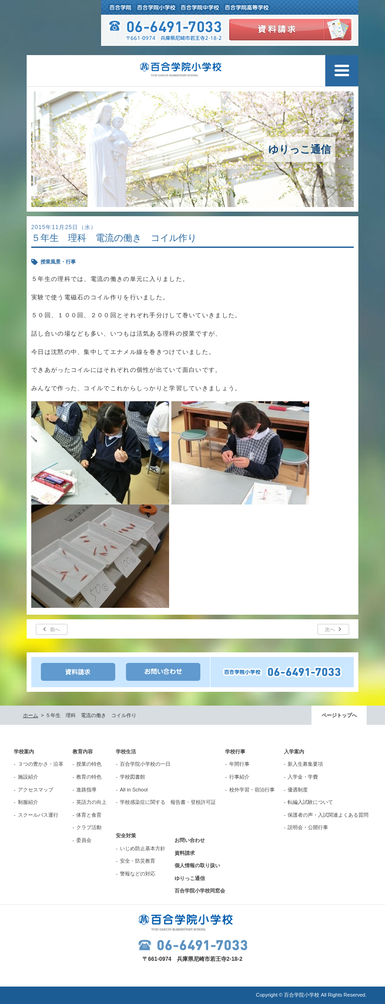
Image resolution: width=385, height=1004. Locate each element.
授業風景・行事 (58, 261)
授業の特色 (89, 764)
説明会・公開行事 (308, 827)
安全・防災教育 (137, 861)
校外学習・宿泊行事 (252, 789)
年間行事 (239, 764)
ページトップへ (339, 715)
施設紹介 (28, 777)
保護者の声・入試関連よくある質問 (328, 815)
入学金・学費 (303, 777)
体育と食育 (89, 815)
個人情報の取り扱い (197, 865)
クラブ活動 (89, 827)
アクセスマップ (35, 789)
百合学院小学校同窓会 (200, 890)
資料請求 (185, 853)
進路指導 (86, 789)
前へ (55, 629)
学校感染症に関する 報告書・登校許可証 (168, 802)
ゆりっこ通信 (190, 878)
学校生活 (126, 751)
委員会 (83, 840)
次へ (330, 629)
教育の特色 (89, 777)
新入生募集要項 (305, 764)
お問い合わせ (190, 840)
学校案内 (24, 751)
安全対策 (126, 835)
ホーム (30, 715)
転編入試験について (310, 802)
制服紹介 (28, 802)
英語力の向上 (91, 802)
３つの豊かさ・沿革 (40, 764)
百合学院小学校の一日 (145, 764)
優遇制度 (298, 789)
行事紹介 (239, 777)
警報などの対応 (137, 873)
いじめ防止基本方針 (142, 848)
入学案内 (294, 751)
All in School (134, 789)
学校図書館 (132, 777)
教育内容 (83, 751)
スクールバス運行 (38, 815)
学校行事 (235, 751)
